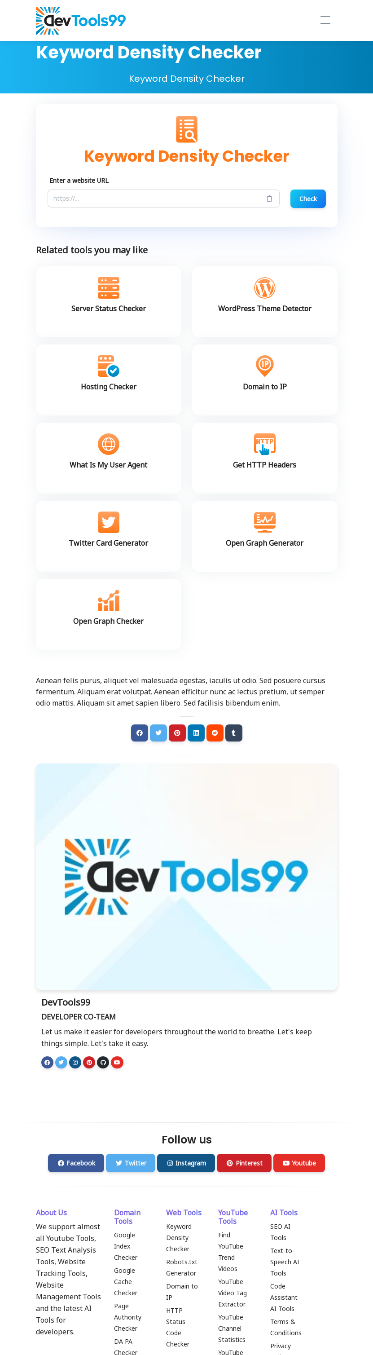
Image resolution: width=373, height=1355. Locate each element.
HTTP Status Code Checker (177, 1327)
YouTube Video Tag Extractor (232, 1292)
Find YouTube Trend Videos (230, 1252)
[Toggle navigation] (325, 20)
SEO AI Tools (280, 1232)
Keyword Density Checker (179, 1237)
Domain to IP (182, 1292)
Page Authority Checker (127, 1317)
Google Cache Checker (125, 1281)
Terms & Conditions (286, 1327)
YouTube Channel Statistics (232, 1328)
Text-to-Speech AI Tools (284, 1261)
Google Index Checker (125, 1246)
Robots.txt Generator (181, 1267)
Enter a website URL (79, 180)
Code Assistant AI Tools (284, 1297)
